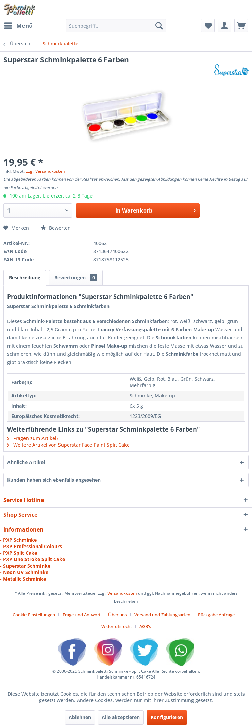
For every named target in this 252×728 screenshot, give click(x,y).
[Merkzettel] (208, 25)
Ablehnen (80, 717)
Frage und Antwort (82, 615)
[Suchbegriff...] (116, 25)
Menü (18, 24)
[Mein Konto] (224, 25)
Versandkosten (122, 593)
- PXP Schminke (18, 540)
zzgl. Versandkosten (45, 171)
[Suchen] (159, 25)
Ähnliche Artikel (26, 462)
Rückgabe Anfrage (216, 615)
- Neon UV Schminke (24, 572)
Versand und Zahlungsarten (162, 615)
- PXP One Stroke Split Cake (32, 559)
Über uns (117, 615)
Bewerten (56, 227)
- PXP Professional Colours (31, 546)
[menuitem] (18, 25)
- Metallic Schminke (23, 579)
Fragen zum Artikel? (32, 438)
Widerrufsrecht (116, 626)
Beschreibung (24, 277)
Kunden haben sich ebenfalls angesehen (54, 480)
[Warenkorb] (241, 25)
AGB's (145, 626)
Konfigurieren (167, 717)
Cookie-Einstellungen (34, 615)
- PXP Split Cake (18, 553)
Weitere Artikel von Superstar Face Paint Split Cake (68, 444)
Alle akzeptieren (121, 717)
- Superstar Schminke (25, 566)
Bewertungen (75, 277)
